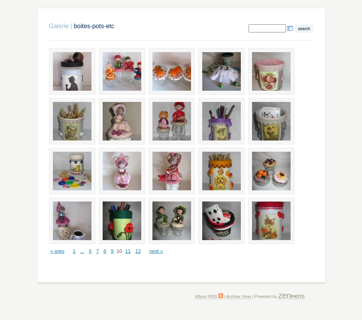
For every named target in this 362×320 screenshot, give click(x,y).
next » (156, 251)
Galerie (59, 26)
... (82, 251)
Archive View (238, 296)
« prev (57, 251)
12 (138, 251)
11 (128, 251)
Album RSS (209, 296)
